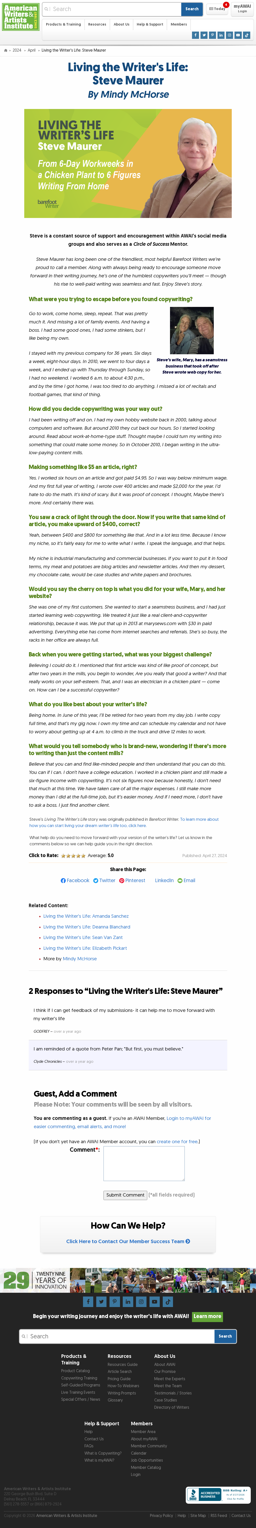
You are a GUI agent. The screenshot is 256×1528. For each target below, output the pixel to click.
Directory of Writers (171, 1407)
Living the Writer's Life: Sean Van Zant (83, 937)
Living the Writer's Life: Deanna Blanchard (86, 927)
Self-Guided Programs (80, 1385)
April (32, 50)
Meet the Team (168, 1386)
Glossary (115, 1400)
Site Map (198, 1515)
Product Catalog (75, 1371)
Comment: (85, 1150)
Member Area (143, 1432)
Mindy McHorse (80, 959)
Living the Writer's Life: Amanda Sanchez (86, 916)
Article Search (120, 1371)
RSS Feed (219, 1515)
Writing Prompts (122, 1393)
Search (192, 9)
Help (88, 1432)
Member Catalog (146, 1467)
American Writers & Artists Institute (66, 1515)
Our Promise (165, 1371)
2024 (17, 50)
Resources (97, 24)
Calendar (138, 1453)
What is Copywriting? (103, 1453)
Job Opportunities (147, 1460)
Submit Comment (125, 1195)
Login (135, 1474)
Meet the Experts (169, 1379)
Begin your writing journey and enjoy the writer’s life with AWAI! (128, 1316)
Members (179, 24)
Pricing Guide (119, 1379)
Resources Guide (123, 1364)
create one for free (177, 1142)
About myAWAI (144, 1439)
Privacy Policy (161, 1515)
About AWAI (164, 1364)
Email (189, 880)
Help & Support (150, 24)
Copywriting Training (79, 1378)
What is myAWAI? (99, 1460)
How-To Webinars (123, 1386)
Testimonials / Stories (173, 1393)
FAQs (89, 1446)
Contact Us (94, 1439)
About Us (122, 24)
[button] (217, 9)
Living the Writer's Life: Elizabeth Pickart (85, 948)
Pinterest (135, 880)
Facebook (78, 880)
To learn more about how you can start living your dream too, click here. (124, 822)
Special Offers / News (80, 1399)
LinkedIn (164, 880)
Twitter (107, 880)
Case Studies (165, 1400)
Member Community (149, 1446)
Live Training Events (78, 1392)
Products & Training (63, 24)
